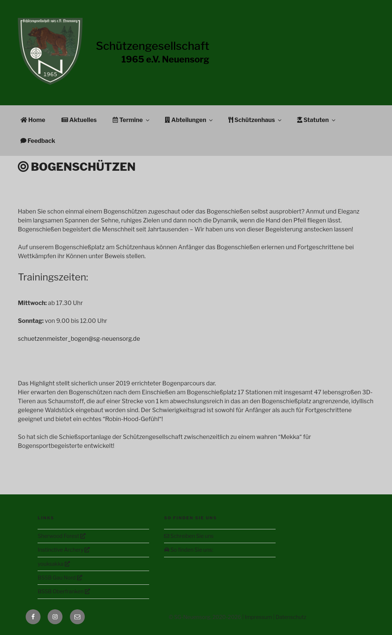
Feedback (37, 140)
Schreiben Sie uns (188, 536)
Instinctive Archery (64, 549)
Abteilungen (189, 120)
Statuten (317, 120)
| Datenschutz (289, 617)
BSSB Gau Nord (60, 577)
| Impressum (257, 617)
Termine (131, 120)
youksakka (54, 564)
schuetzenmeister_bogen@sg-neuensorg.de (79, 338)
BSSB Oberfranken (64, 591)
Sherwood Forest (61, 536)
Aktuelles (79, 120)
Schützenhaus (255, 120)
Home (32, 120)
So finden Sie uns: (188, 549)
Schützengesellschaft (152, 45)
